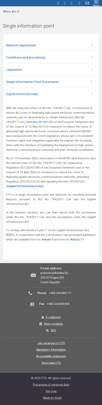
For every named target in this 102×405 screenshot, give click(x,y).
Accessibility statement (51, 356)
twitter (65, 3)
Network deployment (21, 45)
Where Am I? (11, 11)
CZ (87, 3)
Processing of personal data (51, 384)
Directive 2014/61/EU (40, 122)
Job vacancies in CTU (51, 343)
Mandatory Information (51, 349)
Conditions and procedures (25, 57)
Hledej (79, 3)
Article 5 (47, 239)
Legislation (14, 70)
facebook (58, 3)
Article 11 (77, 239)
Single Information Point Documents (32, 82)
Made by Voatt (52, 398)
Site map (51, 391)
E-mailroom (53, 317)
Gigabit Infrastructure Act (25, 186)
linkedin (72, 3)
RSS (53, 330)
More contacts (53, 324)
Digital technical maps (22, 94)
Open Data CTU (51, 363)
